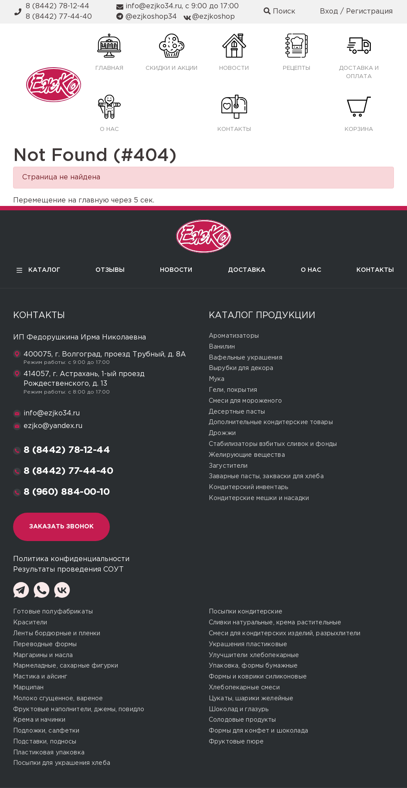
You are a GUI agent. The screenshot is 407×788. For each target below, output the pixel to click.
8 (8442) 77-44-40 (59, 17)
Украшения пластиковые (248, 644)
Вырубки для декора (241, 368)
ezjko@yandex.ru (53, 426)
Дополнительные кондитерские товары (271, 422)
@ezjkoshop (213, 17)
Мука (217, 379)
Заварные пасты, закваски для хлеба (266, 476)
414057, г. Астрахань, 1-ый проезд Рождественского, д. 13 (84, 379)
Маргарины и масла (43, 655)
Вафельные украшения (245, 357)
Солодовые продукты (242, 720)
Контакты (375, 270)
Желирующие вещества (247, 455)
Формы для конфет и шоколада (258, 730)
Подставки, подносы (45, 741)
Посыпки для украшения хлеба (61, 763)
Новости (176, 270)
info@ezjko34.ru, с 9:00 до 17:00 (182, 6)
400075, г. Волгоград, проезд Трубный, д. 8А (105, 354)
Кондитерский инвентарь (248, 487)
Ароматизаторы (234, 336)
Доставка (246, 270)
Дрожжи (222, 433)
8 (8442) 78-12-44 (57, 6)
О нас (311, 270)
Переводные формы (45, 644)
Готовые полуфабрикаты (53, 611)
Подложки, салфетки (46, 730)
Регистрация (369, 11)
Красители (30, 622)
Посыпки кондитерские (245, 611)
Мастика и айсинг (40, 676)
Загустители (228, 466)
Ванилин (222, 346)
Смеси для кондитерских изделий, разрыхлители (284, 633)
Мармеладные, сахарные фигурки (65, 665)
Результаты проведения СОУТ (68, 569)
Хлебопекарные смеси (244, 687)
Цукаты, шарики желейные (251, 698)
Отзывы (110, 270)
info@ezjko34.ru (52, 413)
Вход (329, 11)
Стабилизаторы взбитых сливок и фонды (273, 444)
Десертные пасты (237, 412)
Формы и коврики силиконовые (258, 676)
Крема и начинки (39, 720)
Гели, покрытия (233, 390)
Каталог (36, 270)
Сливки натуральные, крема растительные (275, 622)
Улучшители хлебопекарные (254, 655)
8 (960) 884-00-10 (67, 492)
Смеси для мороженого (245, 401)
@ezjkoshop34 (151, 17)
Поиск (279, 11)
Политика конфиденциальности (71, 559)
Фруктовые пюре (236, 741)
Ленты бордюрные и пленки (56, 633)
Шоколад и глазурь (238, 709)
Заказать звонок (61, 526)
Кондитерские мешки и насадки (259, 498)
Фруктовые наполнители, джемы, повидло (78, 709)
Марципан (28, 687)
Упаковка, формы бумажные (253, 665)
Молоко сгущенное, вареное (58, 698)
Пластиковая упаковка (49, 752)
